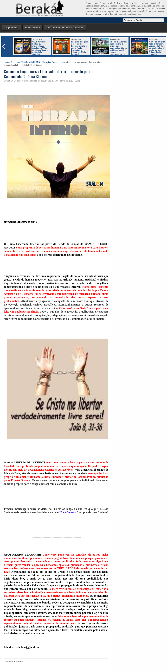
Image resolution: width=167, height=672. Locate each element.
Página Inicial (11, 28)
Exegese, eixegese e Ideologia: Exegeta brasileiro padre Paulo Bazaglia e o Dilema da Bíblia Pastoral (79, 48)
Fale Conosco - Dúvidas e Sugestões (65, 28)
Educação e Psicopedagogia (53, 62)
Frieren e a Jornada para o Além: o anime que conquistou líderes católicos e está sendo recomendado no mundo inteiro (109, 49)
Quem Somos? (32, 28)
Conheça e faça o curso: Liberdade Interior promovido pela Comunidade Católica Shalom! (47, 73)
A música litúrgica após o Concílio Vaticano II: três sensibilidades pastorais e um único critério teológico (157, 48)
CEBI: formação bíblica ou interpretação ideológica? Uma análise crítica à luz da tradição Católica (40, 48)
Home (6, 62)
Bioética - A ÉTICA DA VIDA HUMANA (25, 62)
